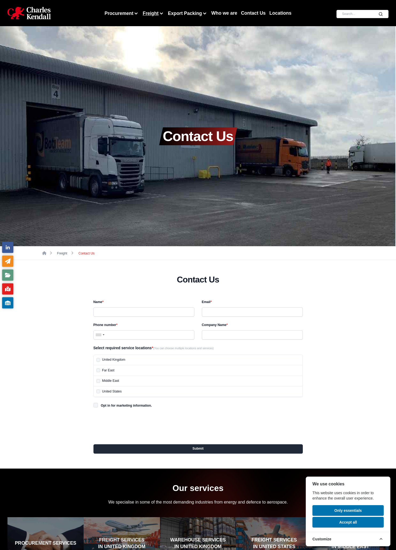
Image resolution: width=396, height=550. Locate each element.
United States (112, 391)
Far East (108, 370)
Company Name (215, 325)
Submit (198, 448)
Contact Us (253, 13)
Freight (153, 13)
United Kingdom (113, 360)
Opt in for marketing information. (126, 405)
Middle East (110, 381)
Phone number (105, 325)
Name (98, 302)
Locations (280, 13)
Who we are (224, 13)
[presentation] (134, 424)
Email (207, 302)
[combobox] (100, 335)
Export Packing (187, 13)
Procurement (122, 13)
